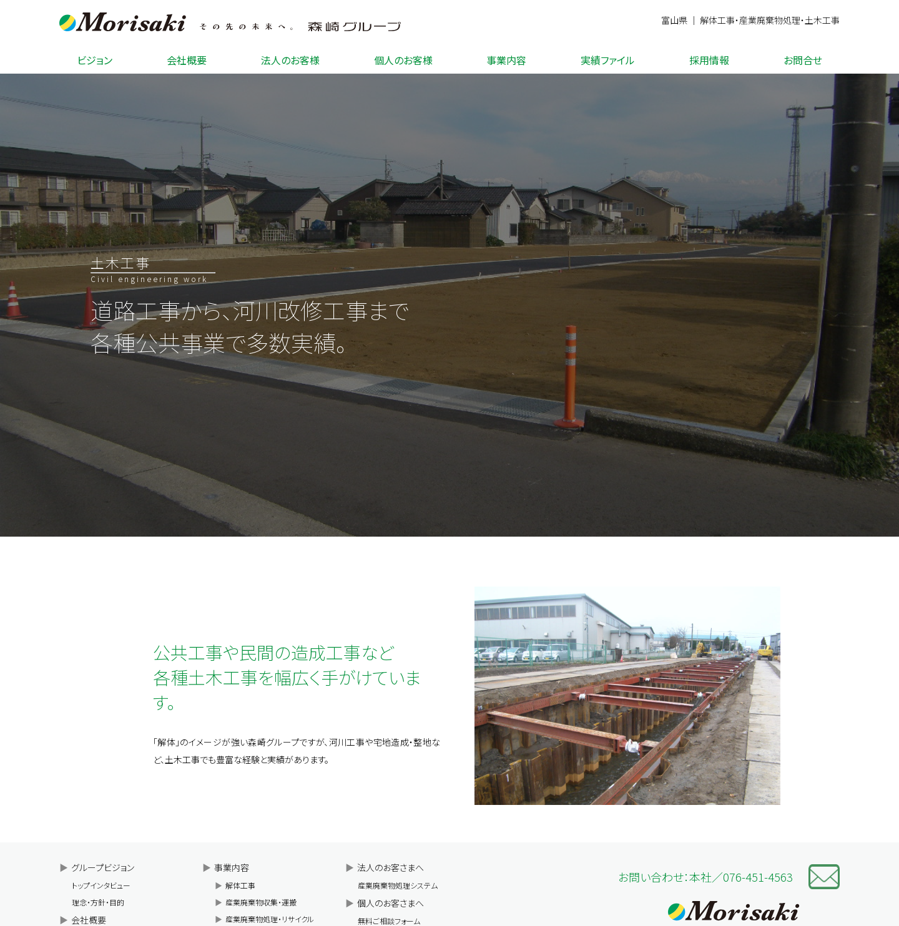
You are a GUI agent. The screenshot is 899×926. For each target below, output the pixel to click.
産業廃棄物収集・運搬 (256, 902)
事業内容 (506, 59)
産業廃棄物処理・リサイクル (264, 919)
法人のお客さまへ (384, 867)
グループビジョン (96, 867)
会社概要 (187, 59)
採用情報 (709, 59)
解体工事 (235, 885)
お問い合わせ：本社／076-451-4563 (705, 877)
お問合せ (803, 59)
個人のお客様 (403, 59)
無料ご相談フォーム (389, 920)
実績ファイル (608, 59)
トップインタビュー (101, 885)
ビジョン (94, 59)
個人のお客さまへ (384, 903)
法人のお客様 (290, 59)
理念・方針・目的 (98, 902)
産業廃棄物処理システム (398, 885)
